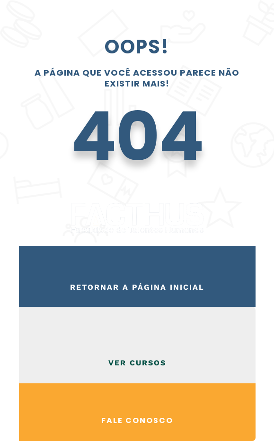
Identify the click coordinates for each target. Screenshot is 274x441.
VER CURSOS (137, 362)
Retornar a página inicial (137, 287)
